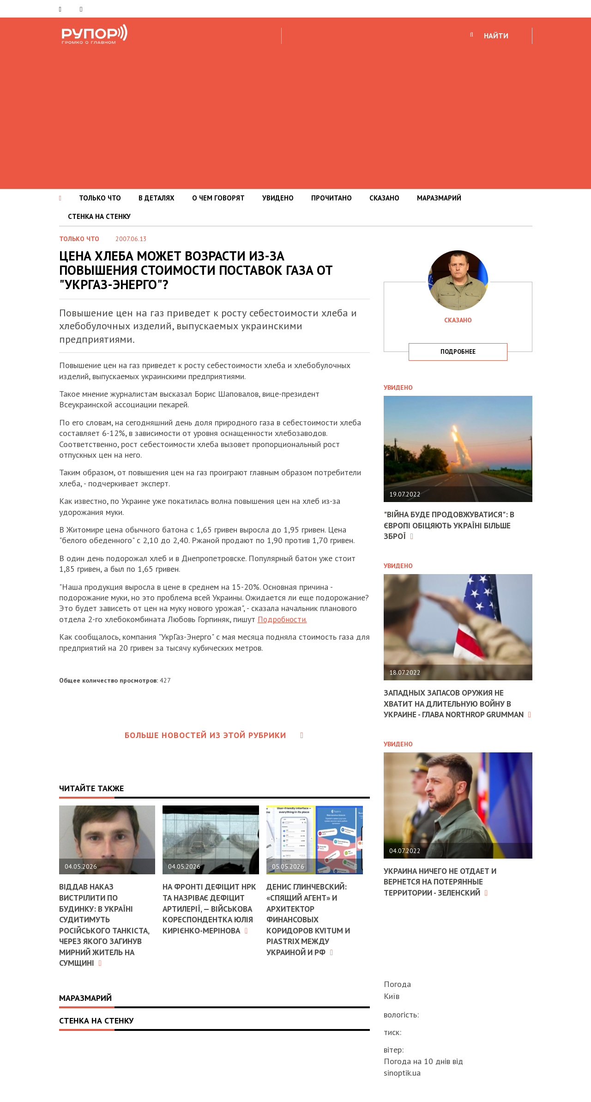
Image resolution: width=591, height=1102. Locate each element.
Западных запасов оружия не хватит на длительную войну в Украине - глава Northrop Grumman (452, 708)
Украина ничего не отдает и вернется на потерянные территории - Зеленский (444, 892)
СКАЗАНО (384, 198)
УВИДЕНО (278, 198)
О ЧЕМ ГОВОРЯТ (218, 198)
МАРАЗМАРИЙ (439, 198)
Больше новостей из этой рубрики (214, 735)
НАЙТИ (496, 35)
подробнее (458, 352)
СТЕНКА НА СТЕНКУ (99, 216)
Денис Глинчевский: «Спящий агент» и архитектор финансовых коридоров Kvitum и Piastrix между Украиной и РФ (309, 919)
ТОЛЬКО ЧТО (100, 198)
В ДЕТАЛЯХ (157, 198)
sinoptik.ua (402, 1072)
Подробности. (283, 619)
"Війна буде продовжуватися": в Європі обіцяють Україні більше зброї (452, 525)
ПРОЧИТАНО (331, 198)
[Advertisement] (295, 115)
